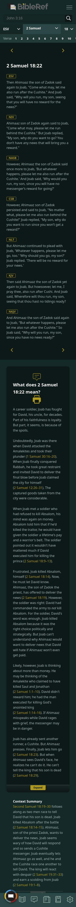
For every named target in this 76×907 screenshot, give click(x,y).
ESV (11, 76)
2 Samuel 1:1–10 (26, 691)
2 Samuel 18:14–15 (28, 827)
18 (66, 29)
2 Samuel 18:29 (25, 775)
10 (69, 38)
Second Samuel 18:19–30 (32, 806)
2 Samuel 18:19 (34, 597)
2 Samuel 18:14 (37, 576)
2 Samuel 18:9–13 (37, 561)
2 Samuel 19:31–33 (48, 874)
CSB (11, 199)
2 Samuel (33, 28)
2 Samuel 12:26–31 (28, 487)
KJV (11, 275)
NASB (12, 158)
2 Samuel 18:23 (25, 754)
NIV (11, 117)
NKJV (12, 311)
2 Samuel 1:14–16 (27, 712)
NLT (11, 240)
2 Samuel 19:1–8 (26, 885)
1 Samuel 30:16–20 (41, 456)
